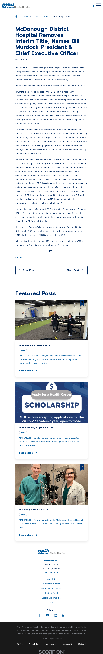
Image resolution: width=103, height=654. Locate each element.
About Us (51, 579)
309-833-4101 (51, 561)
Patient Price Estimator (51, 588)
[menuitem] (20, 643)
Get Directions (51, 572)
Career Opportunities (51, 597)
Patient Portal (51, 593)
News (19, 257)
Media (51, 602)
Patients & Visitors (51, 583)
